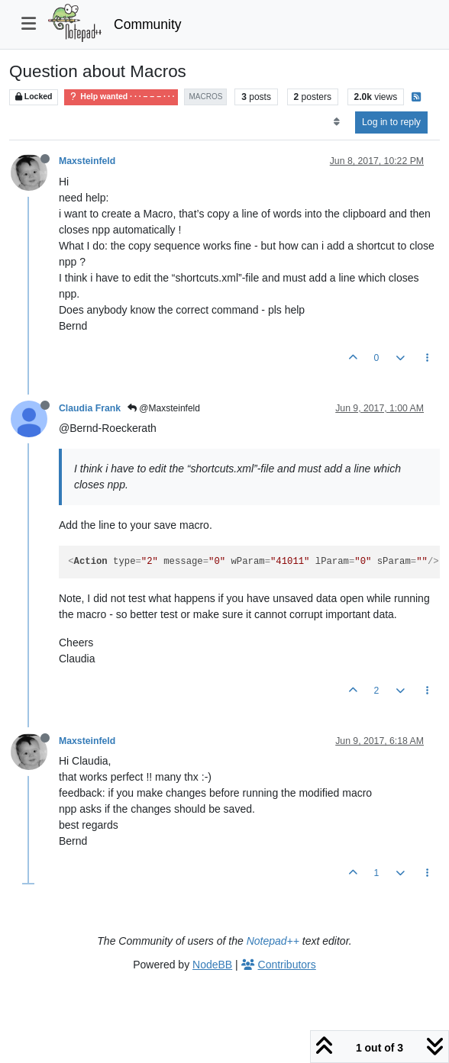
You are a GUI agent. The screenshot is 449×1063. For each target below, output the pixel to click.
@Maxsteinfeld (164, 408)
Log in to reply (391, 122)
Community (148, 24)
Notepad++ (273, 941)
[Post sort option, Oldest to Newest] (336, 122)
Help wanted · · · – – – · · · (121, 96)
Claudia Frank (90, 408)
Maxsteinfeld (87, 161)
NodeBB (212, 964)
